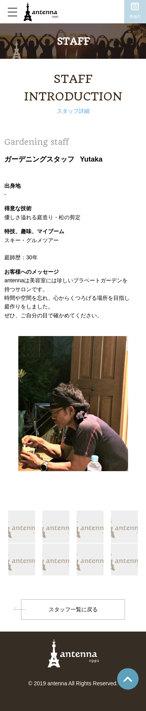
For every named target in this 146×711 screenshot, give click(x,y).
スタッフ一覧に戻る (73, 609)
